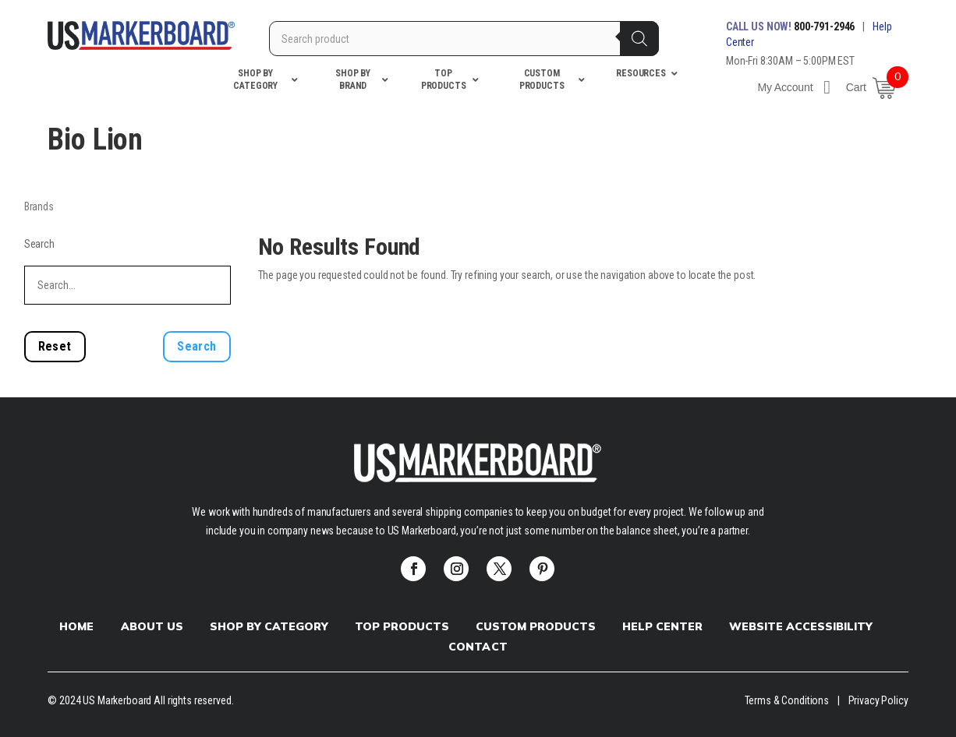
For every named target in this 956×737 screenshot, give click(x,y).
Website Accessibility (801, 626)
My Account (793, 87)
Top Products (402, 626)
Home (76, 626)
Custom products (536, 626)
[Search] (639, 38)
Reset (55, 346)
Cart (856, 87)
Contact (477, 647)
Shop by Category (269, 626)
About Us (152, 626)
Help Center (662, 626)
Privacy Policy (878, 700)
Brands (39, 206)
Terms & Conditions (787, 700)
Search (39, 244)
